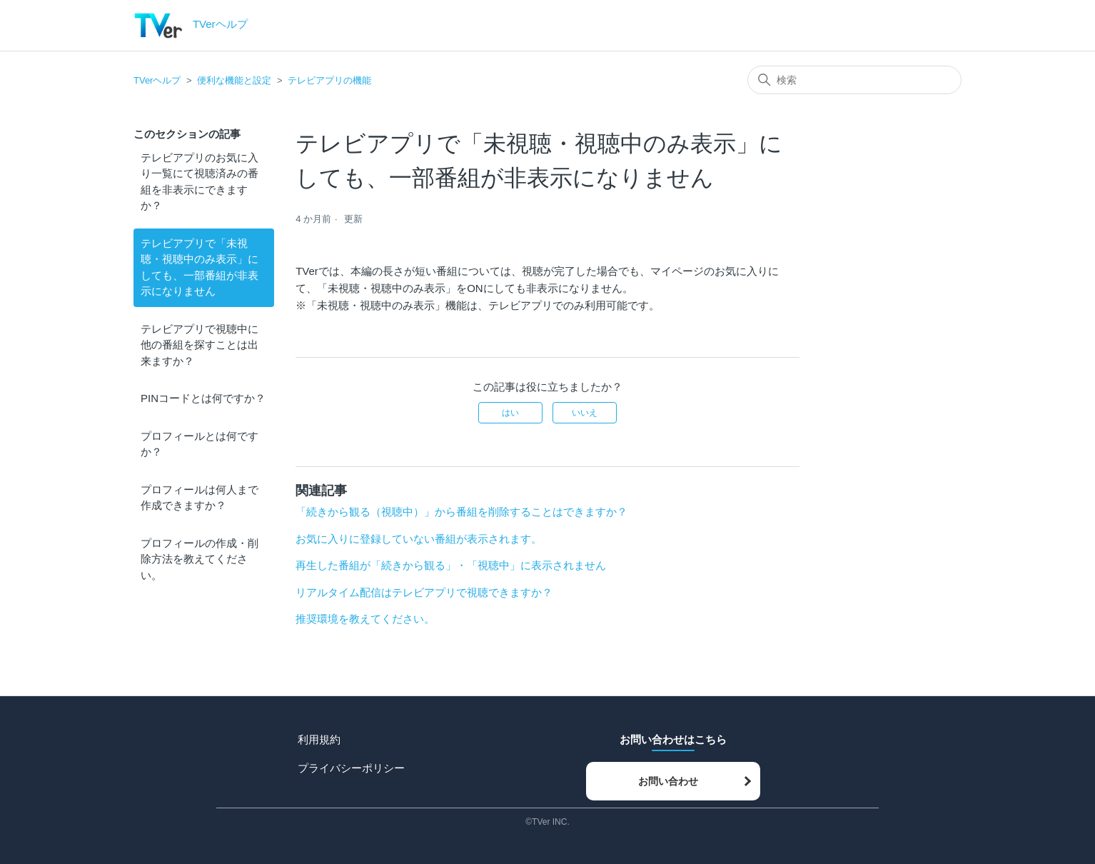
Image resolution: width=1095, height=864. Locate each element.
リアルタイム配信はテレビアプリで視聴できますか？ (424, 592)
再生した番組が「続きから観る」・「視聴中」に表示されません (451, 565)
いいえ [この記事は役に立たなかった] (584, 413)
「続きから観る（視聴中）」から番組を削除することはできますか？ (461, 512)
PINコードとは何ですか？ (203, 398)
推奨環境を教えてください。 (365, 619)
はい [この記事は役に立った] (510, 413)
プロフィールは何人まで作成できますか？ (199, 497)
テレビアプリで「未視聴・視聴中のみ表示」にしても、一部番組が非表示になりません (199, 267)
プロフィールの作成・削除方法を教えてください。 (199, 559)
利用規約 (319, 739)
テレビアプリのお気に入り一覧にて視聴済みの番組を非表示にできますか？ (199, 181)
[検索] (854, 80)
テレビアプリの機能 (329, 80)
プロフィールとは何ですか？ (199, 444)
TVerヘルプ (157, 80)
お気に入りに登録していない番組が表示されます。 (419, 539)
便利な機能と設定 (234, 80)
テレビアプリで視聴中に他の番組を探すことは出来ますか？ (199, 345)
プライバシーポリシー (351, 768)
